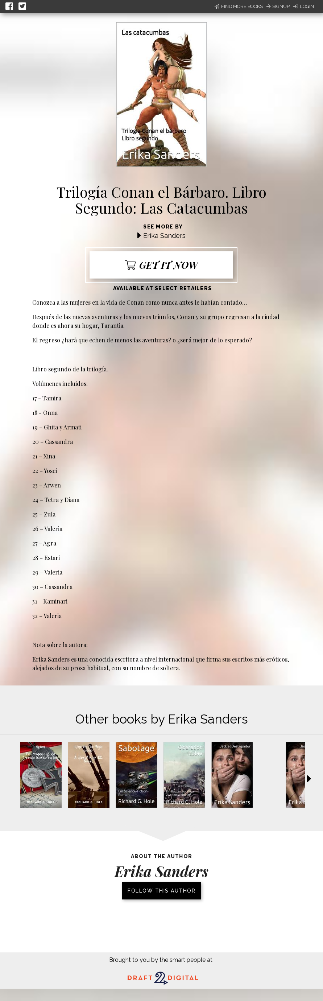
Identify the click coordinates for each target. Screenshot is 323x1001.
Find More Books (239, 6)
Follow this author (161, 891)
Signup (278, 6)
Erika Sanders (164, 235)
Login (303, 6)
